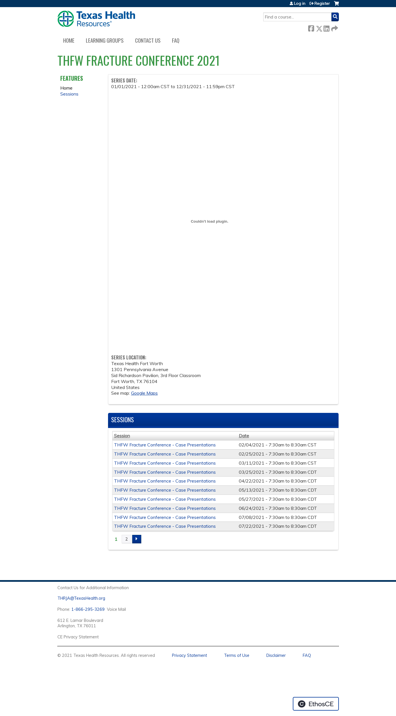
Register (322, 3)
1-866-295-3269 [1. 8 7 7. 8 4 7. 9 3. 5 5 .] (88, 609)
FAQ (175, 40)
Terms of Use (236, 655)
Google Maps (144, 393)
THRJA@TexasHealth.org (81, 598)
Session (122, 435)
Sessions (69, 94)
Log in (299, 3)
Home (68, 40)
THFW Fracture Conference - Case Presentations (165, 445)
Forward (334, 27)
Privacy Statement (189, 655)
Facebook (311, 27)
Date (244, 435)
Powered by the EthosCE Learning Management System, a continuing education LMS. (316, 704)
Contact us (148, 40)
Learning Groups (105, 40)
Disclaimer (276, 655)
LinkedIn (326, 27)
